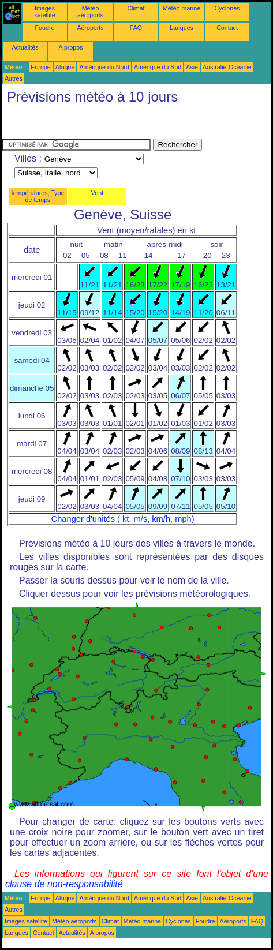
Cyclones (227, 8)
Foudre (45, 27)
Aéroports (90, 27)
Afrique (65, 66)
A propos (70, 47)
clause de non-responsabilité (64, 884)
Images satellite (44, 11)
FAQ (136, 27)
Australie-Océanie (227, 66)
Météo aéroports (90, 11)
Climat (135, 8)
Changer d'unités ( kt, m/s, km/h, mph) (123, 518)
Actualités (25, 47)
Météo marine (181, 8)
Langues (181, 27)
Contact (227, 27)
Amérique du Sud (157, 66)
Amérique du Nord (104, 66)
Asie (192, 66)
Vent (97, 192)
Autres (14, 78)
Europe (40, 66)
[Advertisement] (94, 124)
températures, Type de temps (38, 196)
